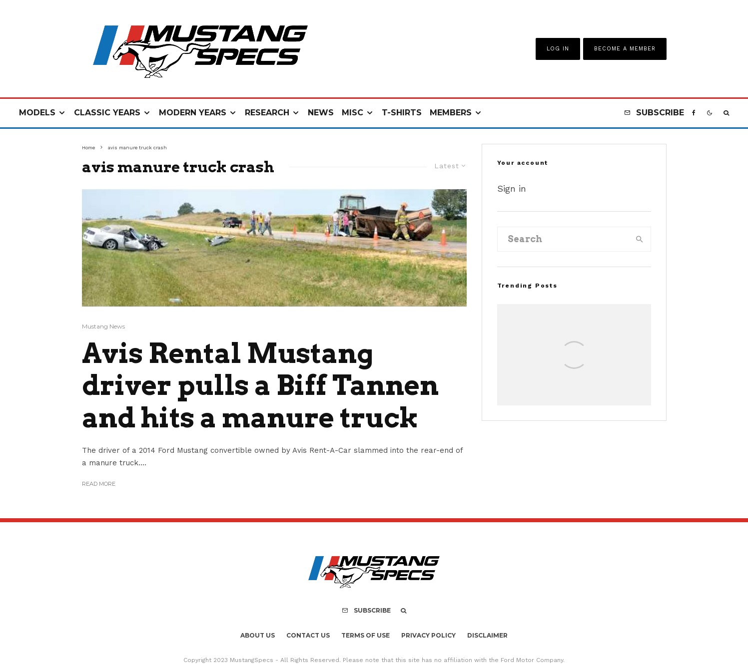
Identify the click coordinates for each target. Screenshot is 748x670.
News (321, 112)
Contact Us (308, 635)
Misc (352, 112)
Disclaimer (487, 635)
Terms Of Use (365, 635)
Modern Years (192, 112)
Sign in (511, 188)
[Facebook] (694, 113)
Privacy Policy (428, 635)
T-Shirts (402, 112)
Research (267, 112)
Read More (98, 483)
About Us (257, 635)
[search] (639, 239)
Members (451, 112)
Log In (558, 48)
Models (37, 112)
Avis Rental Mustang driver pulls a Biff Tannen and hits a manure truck (260, 385)
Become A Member (625, 48)
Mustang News (103, 326)
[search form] (564, 239)
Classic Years (107, 112)
